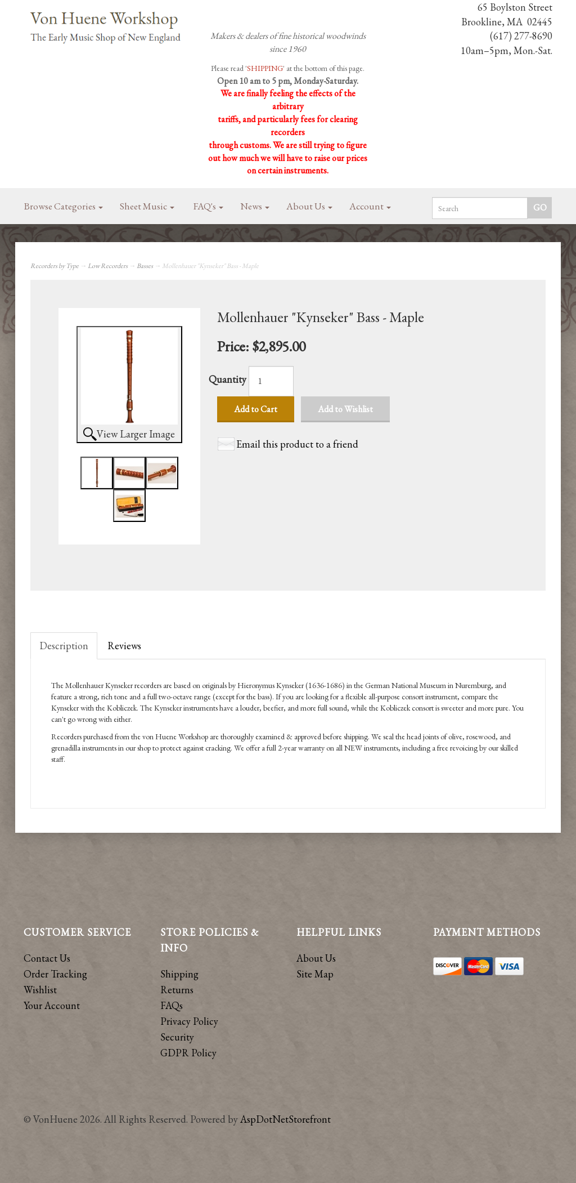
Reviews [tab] (124, 645)
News (254, 206)
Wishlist (40, 989)
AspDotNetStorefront (285, 1119)
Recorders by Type (54, 265)
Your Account (52, 1005)
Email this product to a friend (297, 444)
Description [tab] (63, 645)
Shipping (179, 973)
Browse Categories (63, 206)
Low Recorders (108, 265)
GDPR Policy (188, 1052)
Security (177, 1036)
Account (370, 206)
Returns (177, 989)
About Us (309, 206)
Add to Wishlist (345, 409)
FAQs (171, 1005)
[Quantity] (271, 381)
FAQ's (208, 206)
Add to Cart (255, 409)
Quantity (227, 379)
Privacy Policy (189, 1021)
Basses (145, 265)
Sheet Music (147, 206)
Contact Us (47, 958)
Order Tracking (55, 973)
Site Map (315, 973)
